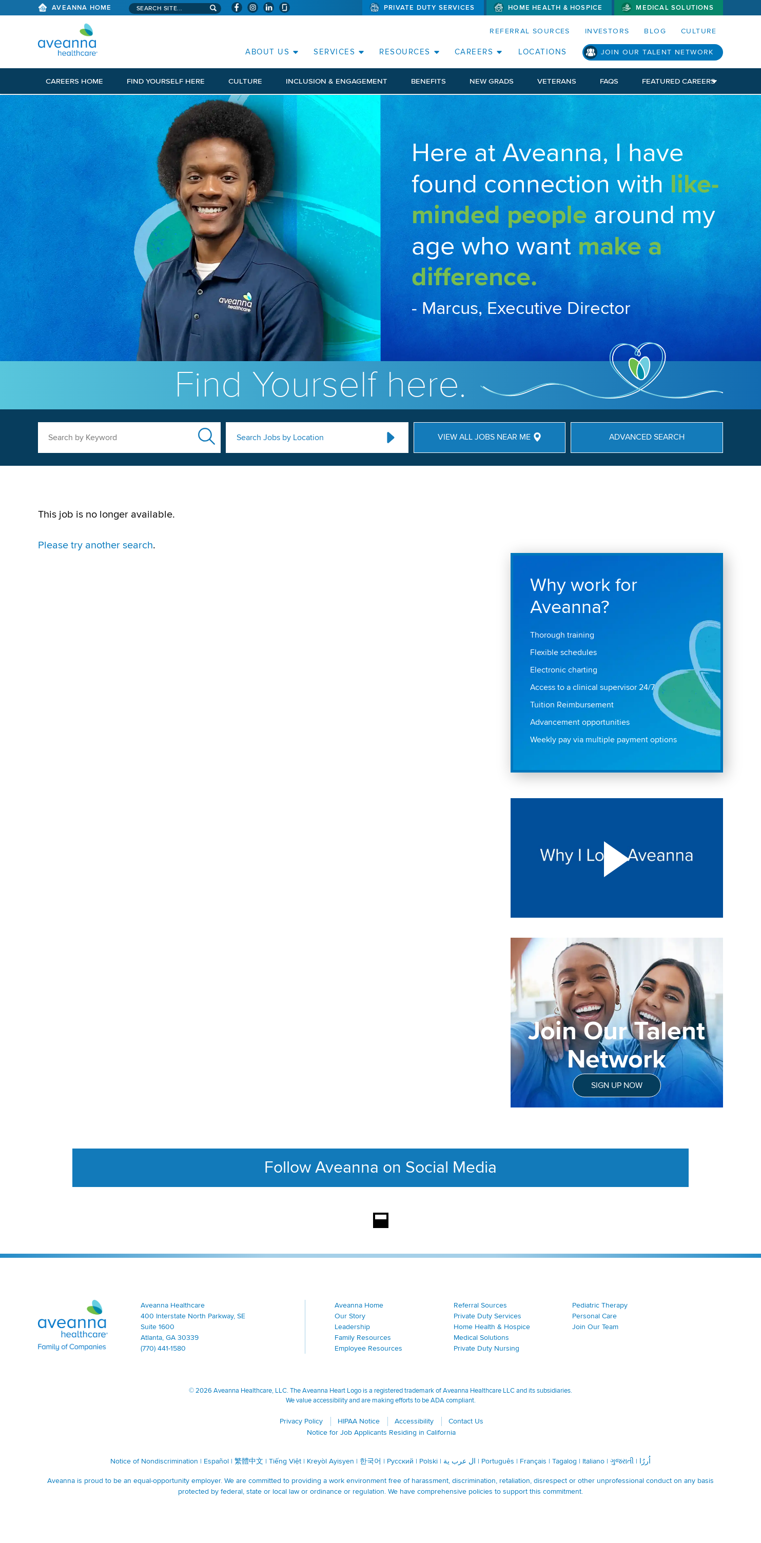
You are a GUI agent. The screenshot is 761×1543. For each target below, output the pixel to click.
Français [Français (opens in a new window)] (533, 1461)
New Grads (492, 81)
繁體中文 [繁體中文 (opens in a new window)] (249, 1461)
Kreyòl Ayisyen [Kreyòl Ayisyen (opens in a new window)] (330, 1461)
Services (334, 51)
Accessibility (414, 1421)
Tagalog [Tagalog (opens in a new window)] (564, 1461)
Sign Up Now (616, 1085)
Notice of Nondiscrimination (154, 1461)
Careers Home (74, 81)
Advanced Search (647, 437)
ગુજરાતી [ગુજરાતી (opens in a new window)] (622, 1461)
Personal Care (594, 1316)
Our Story (350, 1316)
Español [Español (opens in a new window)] (216, 1461)
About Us (267, 51)
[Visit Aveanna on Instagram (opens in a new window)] (252, 7)
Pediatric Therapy (600, 1305)
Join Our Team (595, 1326)
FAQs (609, 81)
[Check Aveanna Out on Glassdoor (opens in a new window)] (284, 7)
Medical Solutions (674, 8)
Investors (607, 31)
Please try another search (95, 545)
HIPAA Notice (359, 1421)
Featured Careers (678, 81)
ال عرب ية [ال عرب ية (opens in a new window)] (459, 1461)
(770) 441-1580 (163, 1348)
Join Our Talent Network (657, 52)
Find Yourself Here (166, 81)
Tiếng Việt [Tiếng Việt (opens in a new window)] (285, 1461)
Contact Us (465, 1421)
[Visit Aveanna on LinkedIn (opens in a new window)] (268, 7)
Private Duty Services (429, 8)
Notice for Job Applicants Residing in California (381, 1432)
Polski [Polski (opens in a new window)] (428, 1461)
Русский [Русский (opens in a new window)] (400, 1461)
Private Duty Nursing (486, 1348)
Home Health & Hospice (555, 8)
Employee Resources (368, 1348)
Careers (474, 51)
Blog (655, 31)
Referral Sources (530, 31)
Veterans (556, 81)
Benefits (428, 81)
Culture (699, 31)
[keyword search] (129, 437)
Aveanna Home (81, 8)
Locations (542, 51)
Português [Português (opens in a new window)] (497, 1461)
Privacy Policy (301, 1421)
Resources (405, 51)
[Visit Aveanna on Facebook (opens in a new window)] (236, 7)
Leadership (352, 1326)
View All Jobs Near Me (484, 437)
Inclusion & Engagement (336, 81)
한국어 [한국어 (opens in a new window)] (370, 1461)
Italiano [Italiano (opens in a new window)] (593, 1461)
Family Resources (363, 1337)
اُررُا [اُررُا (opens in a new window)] (645, 1461)
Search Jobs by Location (280, 437)
